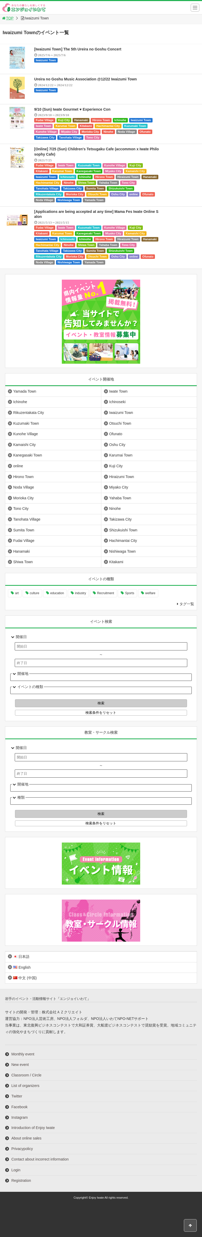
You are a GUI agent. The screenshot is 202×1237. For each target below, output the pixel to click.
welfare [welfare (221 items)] (150, 593)
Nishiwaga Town (69, 200)
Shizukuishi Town (120, 188)
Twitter (16, 1096)
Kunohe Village (46, 131)
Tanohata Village (70, 137)
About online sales (26, 1138)
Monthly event (22, 1054)
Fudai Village (45, 120)
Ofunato (145, 131)
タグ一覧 (186, 604)
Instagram (19, 1117)
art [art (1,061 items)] (17, 593)
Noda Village (126, 131)
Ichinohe (120, 120)
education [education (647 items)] (57, 593)
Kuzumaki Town (135, 125)
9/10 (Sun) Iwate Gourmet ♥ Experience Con (72, 109)
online (133, 194)
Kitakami (86, 125)
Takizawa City (45, 137)
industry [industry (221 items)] (80, 593)
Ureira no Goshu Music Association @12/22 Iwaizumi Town (85, 79)
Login (15, 1170)
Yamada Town (94, 200)
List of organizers (25, 1086)
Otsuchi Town (97, 194)
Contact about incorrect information (40, 1159)
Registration (21, 1180)
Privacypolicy (22, 1149)
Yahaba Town (108, 182)
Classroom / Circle (26, 1075)
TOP (7, 18)
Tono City (92, 137)
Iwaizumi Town (46, 60)
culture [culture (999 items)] (34, 593)
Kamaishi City (135, 171)
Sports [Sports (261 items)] (129, 593)
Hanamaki (81, 120)
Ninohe (108, 131)
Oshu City (118, 194)
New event (20, 1065)
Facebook (19, 1107)
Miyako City (69, 131)
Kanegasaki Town (89, 171)
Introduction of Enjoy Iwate (33, 1128)
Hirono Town (101, 120)
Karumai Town (65, 125)
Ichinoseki (67, 176)
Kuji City (64, 120)
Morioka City (90, 131)
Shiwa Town (86, 182)
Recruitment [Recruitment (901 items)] (105, 593)
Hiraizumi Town (127, 176)
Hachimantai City (108, 125)
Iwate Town (43, 125)
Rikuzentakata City (49, 194)
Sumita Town (95, 188)
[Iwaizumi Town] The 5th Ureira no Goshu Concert (77, 49)
